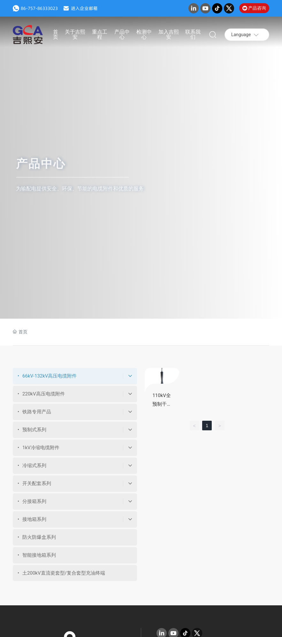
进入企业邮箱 (84, 8)
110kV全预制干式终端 (161, 404)
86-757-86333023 (39, 8)
